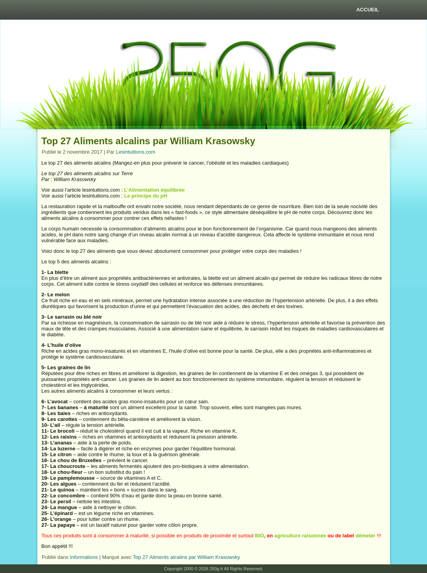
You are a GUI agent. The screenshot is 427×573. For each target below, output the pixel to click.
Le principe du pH (145, 196)
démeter (366, 536)
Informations (84, 557)
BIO (259, 536)
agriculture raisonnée (300, 536)
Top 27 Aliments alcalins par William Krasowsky (186, 557)
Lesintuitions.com (135, 152)
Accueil (367, 10)
